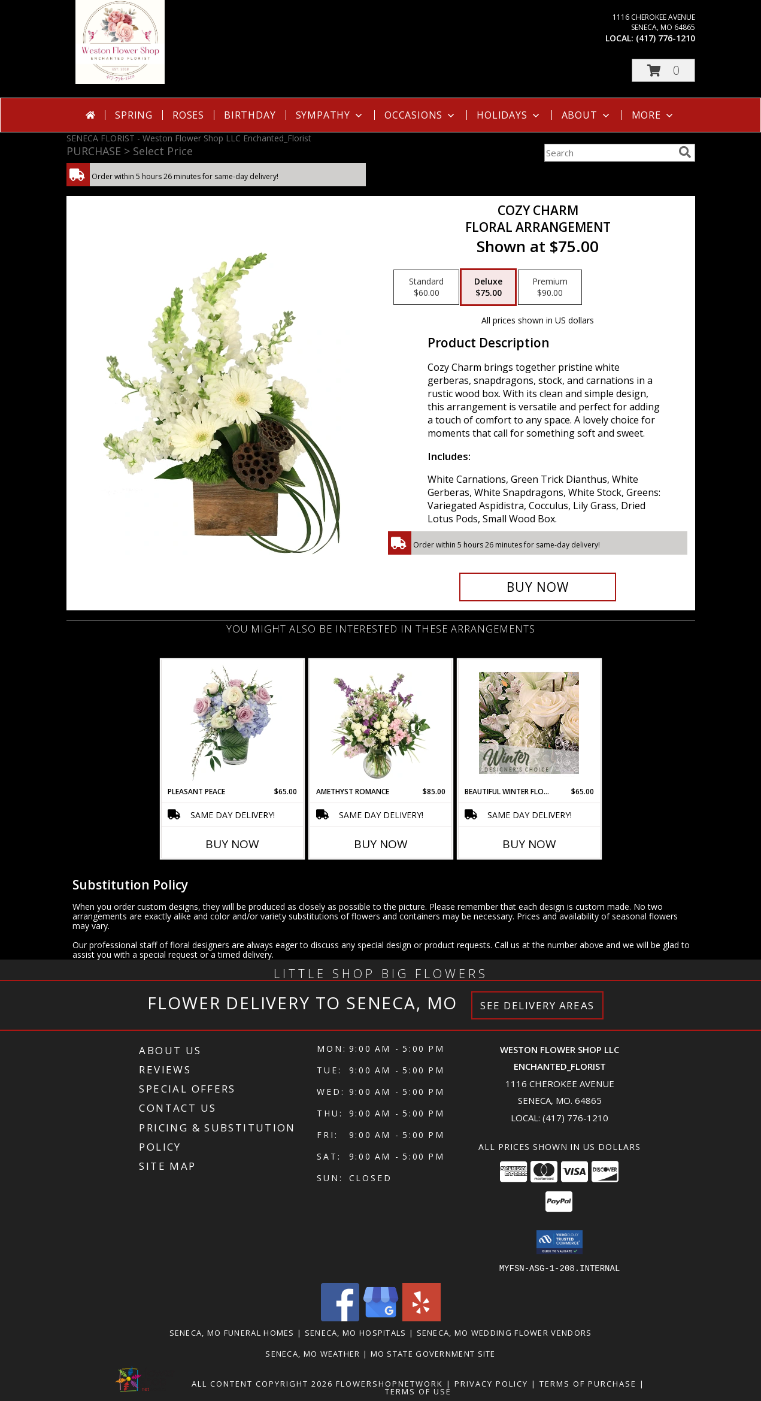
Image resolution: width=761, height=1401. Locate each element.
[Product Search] (609, 152)
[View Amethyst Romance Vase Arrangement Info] (380, 722)
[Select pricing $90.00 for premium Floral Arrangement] (550, 287)
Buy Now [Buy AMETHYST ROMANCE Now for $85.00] (381, 844)
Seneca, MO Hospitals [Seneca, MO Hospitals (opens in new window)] (356, 1332)
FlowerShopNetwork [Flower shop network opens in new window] (389, 1383)
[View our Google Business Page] (381, 1317)
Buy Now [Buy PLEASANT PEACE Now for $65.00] (232, 844)
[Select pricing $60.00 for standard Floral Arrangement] (426, 287)
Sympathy (330, 115)
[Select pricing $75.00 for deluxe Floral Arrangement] (488, 287)
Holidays (509, 115)
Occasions (420, 115)
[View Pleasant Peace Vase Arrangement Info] (232, 722)
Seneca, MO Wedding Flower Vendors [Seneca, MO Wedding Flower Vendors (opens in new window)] (504, 1332)
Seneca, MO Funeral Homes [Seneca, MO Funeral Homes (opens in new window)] (232, 1332)
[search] (685, 152)
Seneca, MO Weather (312, 1353)
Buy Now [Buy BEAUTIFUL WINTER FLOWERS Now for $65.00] (529, 844)
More (653, 115)
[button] (663, 70)
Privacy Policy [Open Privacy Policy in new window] (491, 1383)
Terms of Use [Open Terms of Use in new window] (418, 1390)
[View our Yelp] (421, 1317)
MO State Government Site (433, 1353)
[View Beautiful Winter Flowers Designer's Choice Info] (529, 723)
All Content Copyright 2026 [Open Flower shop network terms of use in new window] (262, 1383)
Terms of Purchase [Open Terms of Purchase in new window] (587, 1383)
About (587, 115)
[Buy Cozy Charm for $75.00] (538, 587)
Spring (134, 115)
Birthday (249, 115)
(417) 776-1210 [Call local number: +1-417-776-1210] (665, 38)
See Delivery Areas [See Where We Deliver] (537, 1005)
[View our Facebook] (340, 1317)
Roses (188, 115)
